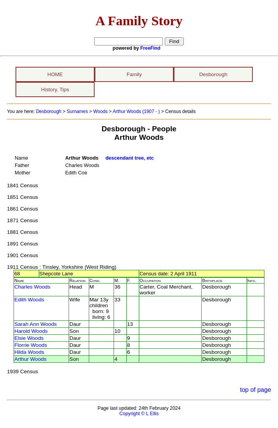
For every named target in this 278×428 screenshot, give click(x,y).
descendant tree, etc (129, 158)
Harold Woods (31, 331)
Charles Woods (32, 287)
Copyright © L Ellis (139, 413)
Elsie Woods (28, 338)
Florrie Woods (30, 345)
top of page (255, 389)
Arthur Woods (30, 359)
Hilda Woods (29, 352)
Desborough (213, 74)
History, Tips (55, 89)
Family (134, 74)
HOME (55, 74)
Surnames (77, 111)
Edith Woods (29, 300)
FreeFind (150, 48)
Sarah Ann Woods (35, 324)
